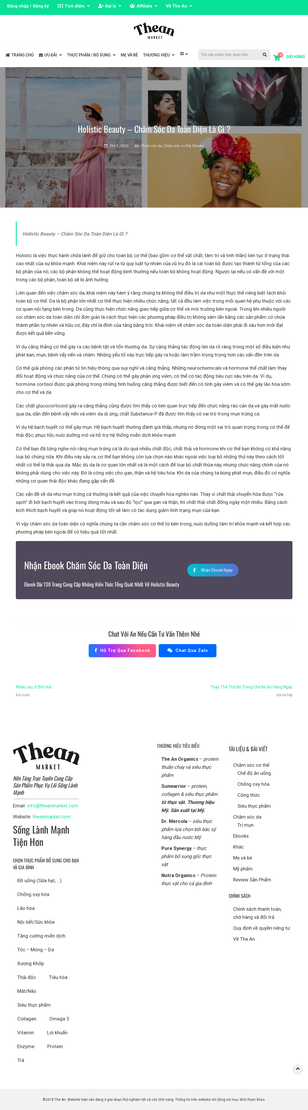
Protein (55, 1046)
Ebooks (198, 146)
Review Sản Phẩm (252, 880)
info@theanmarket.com (52, 806)
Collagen (26, 1019)
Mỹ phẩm (243, 869)
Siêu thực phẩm (34, 1005)
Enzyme (25, 1046)
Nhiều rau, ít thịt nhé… (35, 687)
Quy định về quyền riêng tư (261, 928)
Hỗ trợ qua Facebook (122, 650)
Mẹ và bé (242, 858)
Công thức (248, 795)
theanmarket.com (52, 816)
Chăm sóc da (151, 146)
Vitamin (25, 1032)
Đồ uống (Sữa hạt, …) (39, 880)
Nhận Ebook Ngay (213, 570)
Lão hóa (26, 908)
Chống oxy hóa (33, 894)
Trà (20, 1060)
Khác (238, 847)
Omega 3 (59, 1019)
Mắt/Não (26, 991)
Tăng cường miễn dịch (41, 936)
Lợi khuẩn (57, 1032)
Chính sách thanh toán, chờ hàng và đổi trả (257, 913)
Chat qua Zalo (187, 650)
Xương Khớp (30, 963)
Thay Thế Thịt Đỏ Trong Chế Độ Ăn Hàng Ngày (251, 687)
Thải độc (26, 977)
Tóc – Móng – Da (35, 949)
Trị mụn (245, 825)
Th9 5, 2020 (119, 146)
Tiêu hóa (58, 977)
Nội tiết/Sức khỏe (36, 922)
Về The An (244, 939)
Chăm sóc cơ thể (177, 146)
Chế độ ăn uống (254, 773)
